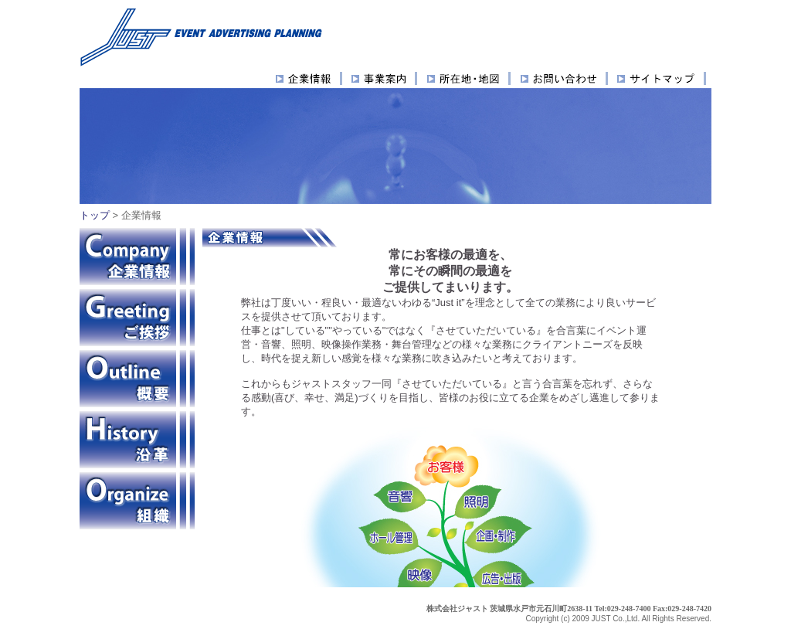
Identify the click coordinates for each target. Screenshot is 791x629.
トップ (95, 215)
